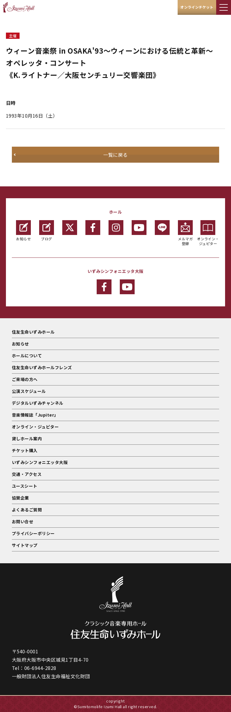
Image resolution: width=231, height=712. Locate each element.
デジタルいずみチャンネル (37, 403)
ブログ (46, 230)
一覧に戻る (115, 154)
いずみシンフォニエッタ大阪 (40, 462)
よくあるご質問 (27, 510)
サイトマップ (25, 545)
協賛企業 (20, 498)
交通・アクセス (27, 474)
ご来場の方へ (25, 379)
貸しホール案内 (27, 438)
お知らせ (23, 230)
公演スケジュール (29, 391)
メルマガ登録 (185, 233)
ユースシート (24, 486)
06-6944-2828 (40, 667)
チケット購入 (25, 450)
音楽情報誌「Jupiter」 (35, 415)
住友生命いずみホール (33, 332)
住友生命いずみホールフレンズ (42, 367)
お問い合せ (22, 521)
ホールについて (27, 356)
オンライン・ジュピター (208, 233)
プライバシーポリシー (33, 533)
